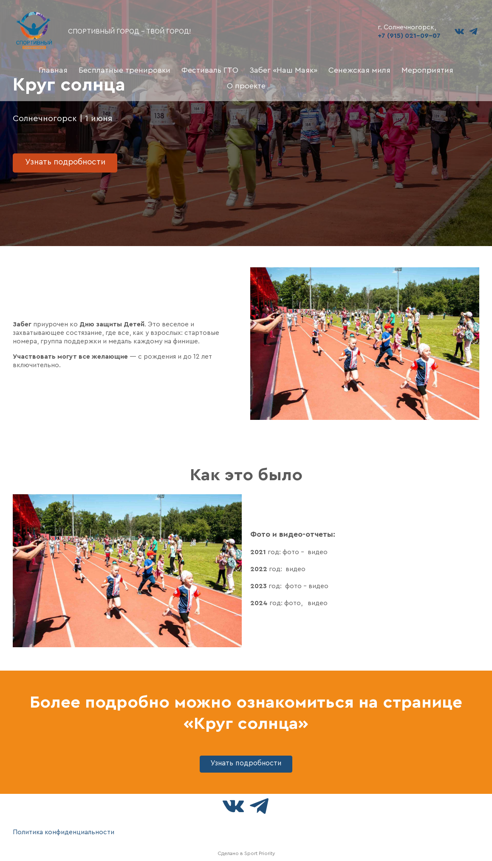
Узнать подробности (67, 161)
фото (292, 603)
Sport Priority (259, 853)
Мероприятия (427, 70)
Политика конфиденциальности (64, 832)
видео (295, 569)
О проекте (246, 86)
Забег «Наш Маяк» (283, 70)
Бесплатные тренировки (124, 70)
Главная (53, 70)
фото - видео (305, 552)
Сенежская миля (359, 70)
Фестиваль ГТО (209, 70)
